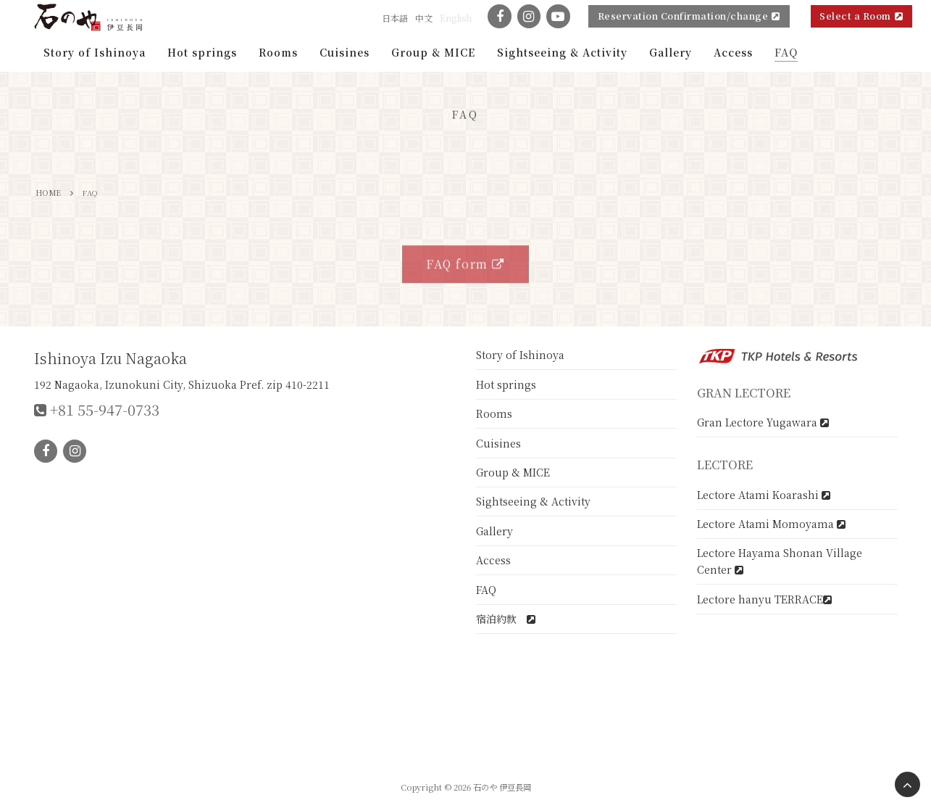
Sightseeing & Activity (533, 501)
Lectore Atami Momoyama (771, 523)
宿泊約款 (505, 618)
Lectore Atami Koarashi (763, 494)
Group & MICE (513, 472)
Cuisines (498, 443)
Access (493, 560)
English (456, 18)
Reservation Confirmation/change (689, 15)
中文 (424, 18)
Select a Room (861, 15)
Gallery (494, 531)
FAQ (486, 589)
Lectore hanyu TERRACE (764, 599)
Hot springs (506, 384)
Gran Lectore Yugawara (763, 422)
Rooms (494, 413)
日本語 (395, 18)
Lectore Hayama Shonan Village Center (779, 561)
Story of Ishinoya (520, 354)
